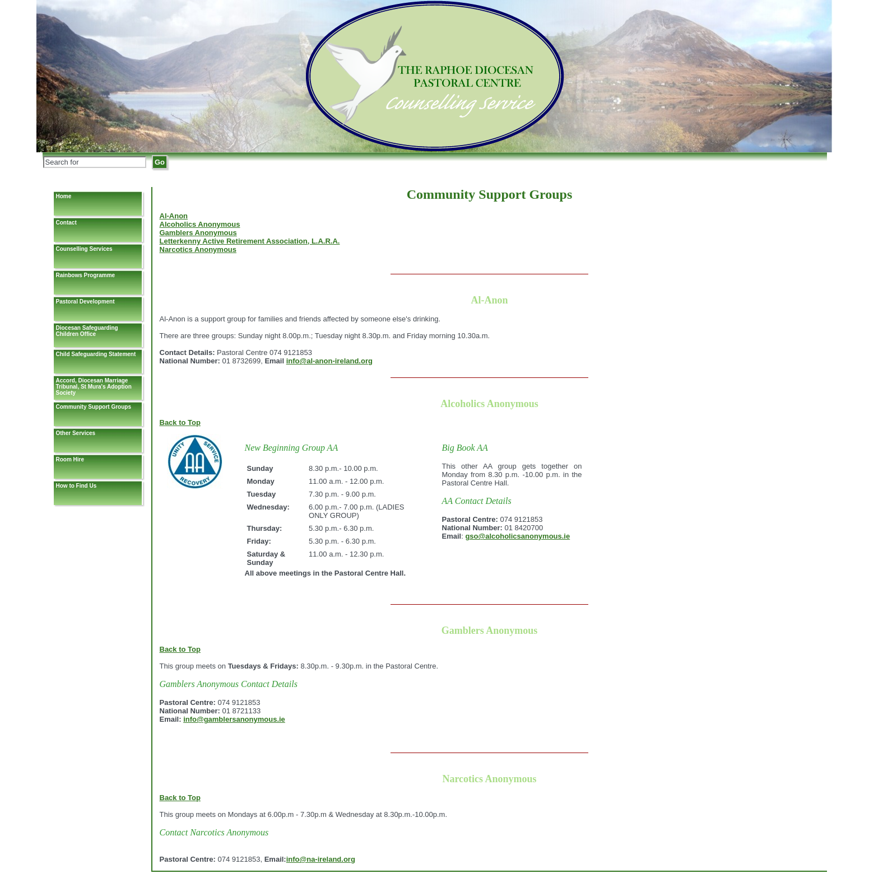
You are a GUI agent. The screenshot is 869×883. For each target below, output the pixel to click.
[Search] (94, 162)
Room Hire (70, 459)
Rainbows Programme (85, 275)
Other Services (76, 433)
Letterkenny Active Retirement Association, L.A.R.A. (250, 241)
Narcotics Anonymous (198, 249)
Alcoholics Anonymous (200, 224)
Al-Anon (174, 216)
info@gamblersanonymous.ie (234, 719)
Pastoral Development (85, 301)
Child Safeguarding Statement (96, 354)
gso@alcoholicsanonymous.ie (517, 536)
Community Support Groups (93, 407)
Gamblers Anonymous (198, 232)
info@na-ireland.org (320, 859)
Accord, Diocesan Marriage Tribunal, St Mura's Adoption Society (94, 386)
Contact (66, 222)
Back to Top (180, 422)
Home (64, 196)
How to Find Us (76, 486)
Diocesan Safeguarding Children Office (87, 331)
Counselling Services (84, 249)
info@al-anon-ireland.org (329, 361)
